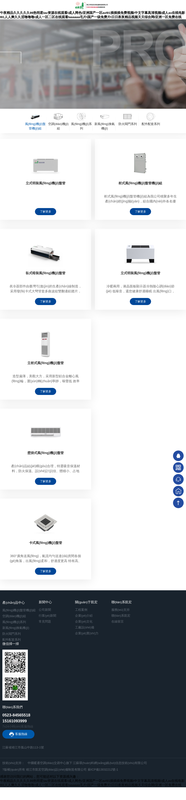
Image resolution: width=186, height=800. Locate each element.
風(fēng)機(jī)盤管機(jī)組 (19, 610)
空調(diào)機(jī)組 (14, 616)
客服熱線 (21, 734)
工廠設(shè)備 (84, 627)
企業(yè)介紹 (84, 615)
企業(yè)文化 (84, 621)
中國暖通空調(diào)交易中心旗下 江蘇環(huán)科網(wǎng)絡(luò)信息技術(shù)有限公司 (87, 763)
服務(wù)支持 (120, 609)
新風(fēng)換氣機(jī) (15, 628)
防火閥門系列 (11, 633)
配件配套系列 (11, 639)
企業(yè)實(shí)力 (87, 633)
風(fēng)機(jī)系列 (14, 622)
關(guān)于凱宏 (86, 602)
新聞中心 (45, 602)
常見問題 (45, 621)
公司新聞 (45, 609)
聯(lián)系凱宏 (121, 602)
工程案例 (81, 609)
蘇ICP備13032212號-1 (103, 769)
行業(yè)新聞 (47, 615)
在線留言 (117, 621)
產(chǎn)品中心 (13, 602)
